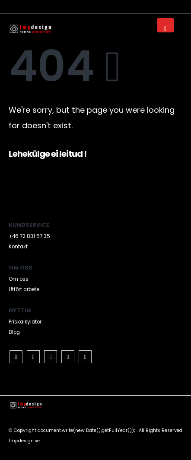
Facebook (16, 356)
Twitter (33, 356)
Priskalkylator (25, 321)
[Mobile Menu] (165, 25)
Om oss (19, 279)
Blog (14, 332)
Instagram (85, 356)
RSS (50, 356)
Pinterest (67, 356)
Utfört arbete (24, 289)
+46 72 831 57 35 (29, 236)
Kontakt (18, 246)
